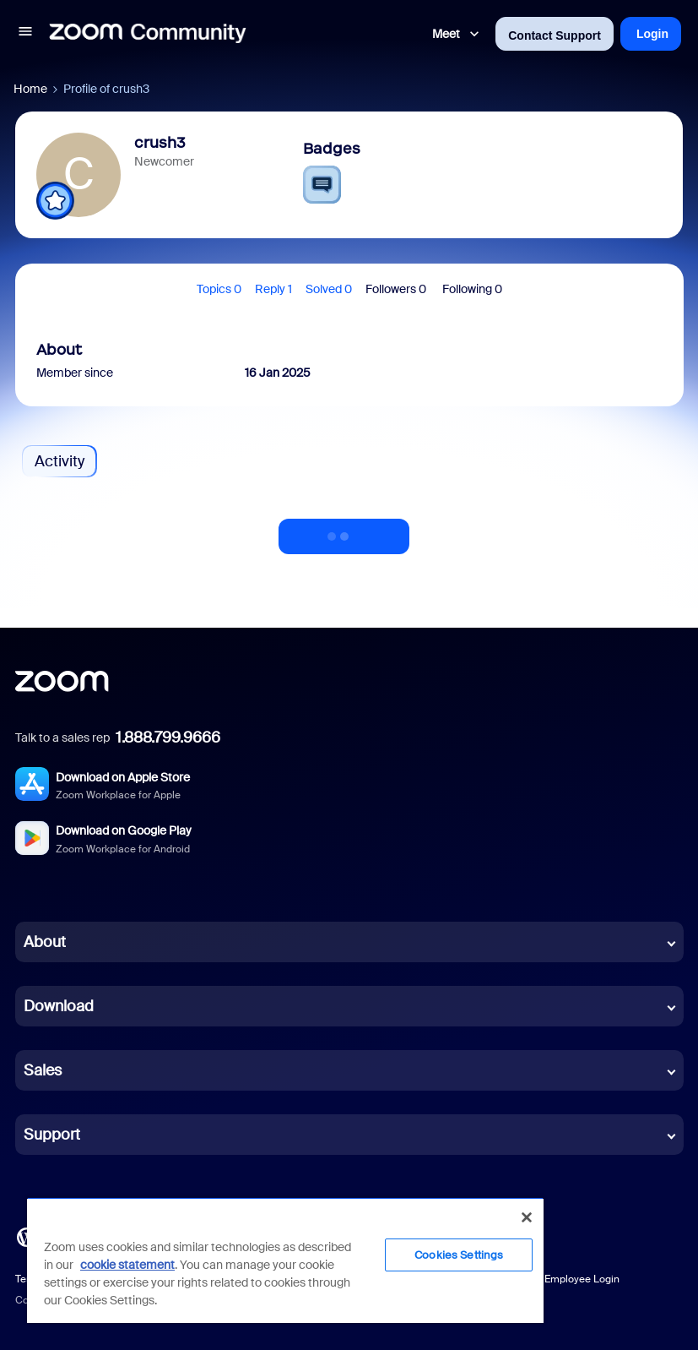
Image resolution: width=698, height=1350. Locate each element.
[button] (25, 33)
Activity (59, 461)
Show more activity (344, 531)
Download (59, 1006)
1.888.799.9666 (168, 737)
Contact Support (554, 35)
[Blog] (26, 1236)
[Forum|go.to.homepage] (147, 34)
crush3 (160, 142)
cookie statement (127, 1264)
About (45, 942)
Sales (43, 1070)
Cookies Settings (458, 1255)
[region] (285, 1260)
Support (52, 1134)
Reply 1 (273, 289)
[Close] (527, 1217)
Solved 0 (329, 289)
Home (30, 88)
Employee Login (582, 1279)
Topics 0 (219, 289)
